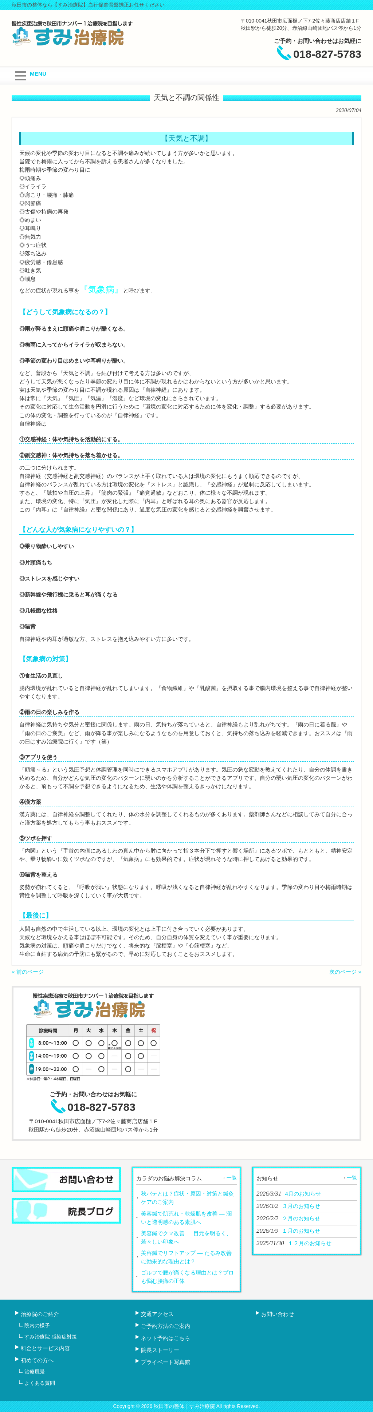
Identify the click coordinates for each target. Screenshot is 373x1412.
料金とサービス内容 (45, 1348)
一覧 (232, 1178)
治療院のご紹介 (40, 1314)
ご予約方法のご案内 (165, 1326)
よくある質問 (39, 1383)
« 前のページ (28, 972)
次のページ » (345, 972)
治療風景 (34, 1372)
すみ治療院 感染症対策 (50, 1337)
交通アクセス (157, 1314)
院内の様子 (37, 1325)
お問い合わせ (277, 1314)
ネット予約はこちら (165, 1338)
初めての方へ (37, 1360)
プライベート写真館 (165, 1362)
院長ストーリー (160, 1350)
